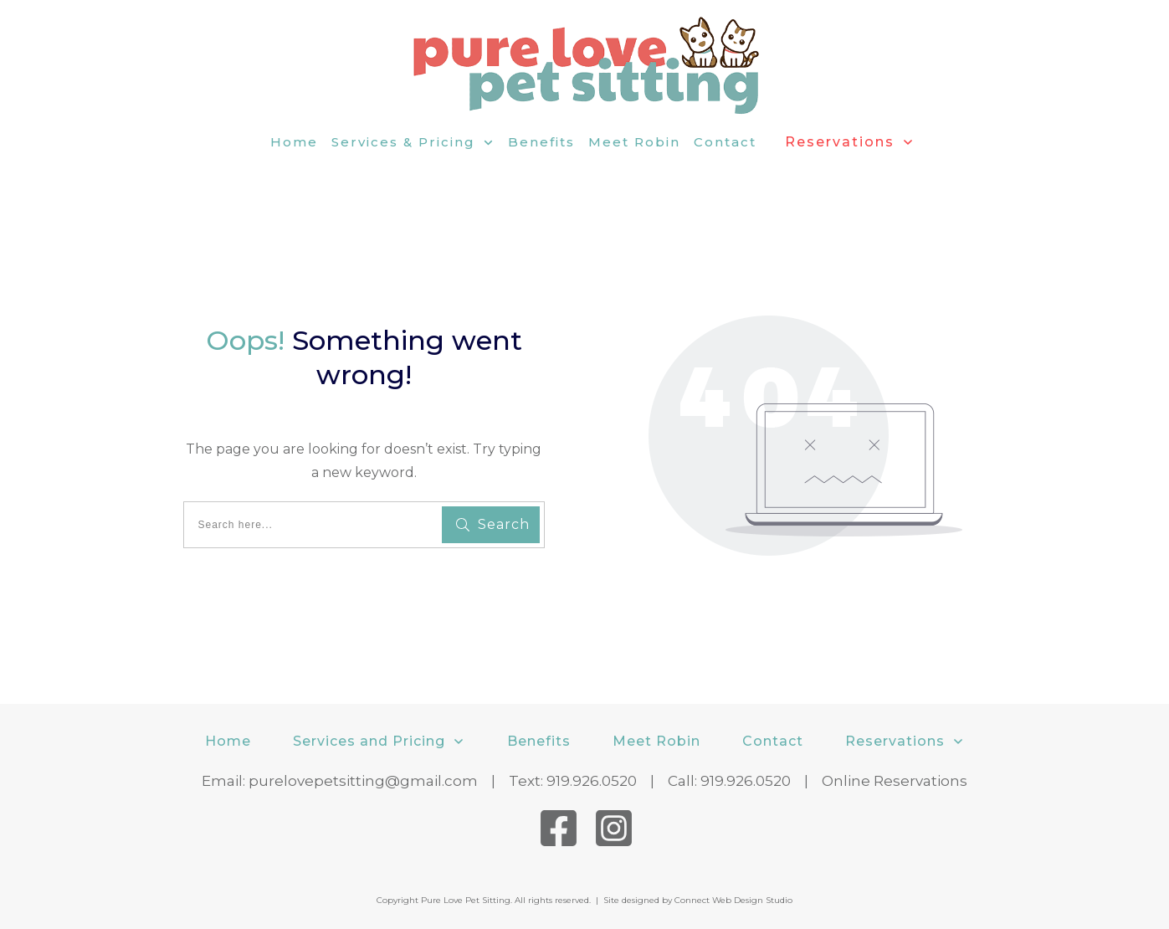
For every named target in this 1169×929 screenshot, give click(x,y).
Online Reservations (894, 780)
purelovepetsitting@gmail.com (363, 780)
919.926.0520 (591, 780)
